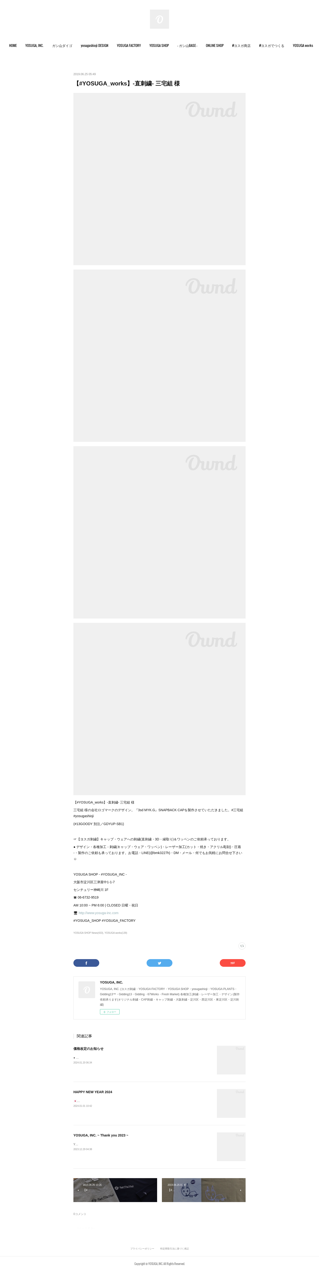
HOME (18, 45)
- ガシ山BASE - (192, 45)
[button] (18, 45)
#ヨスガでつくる (276, 45)
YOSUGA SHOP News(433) (88, 933)
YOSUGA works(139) (115, 933)
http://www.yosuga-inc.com (99, 913)
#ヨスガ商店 (246, 45)
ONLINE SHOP (219, 45)
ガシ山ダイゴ (67, 45)
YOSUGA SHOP (164, 45)
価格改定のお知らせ (88, 1049)
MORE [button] (301, 45)
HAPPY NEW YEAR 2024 (92, 1092)
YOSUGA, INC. (39, 45)
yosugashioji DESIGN (99, 45)
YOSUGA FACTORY (134, 45)
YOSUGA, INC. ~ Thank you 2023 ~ (100, 1135)
